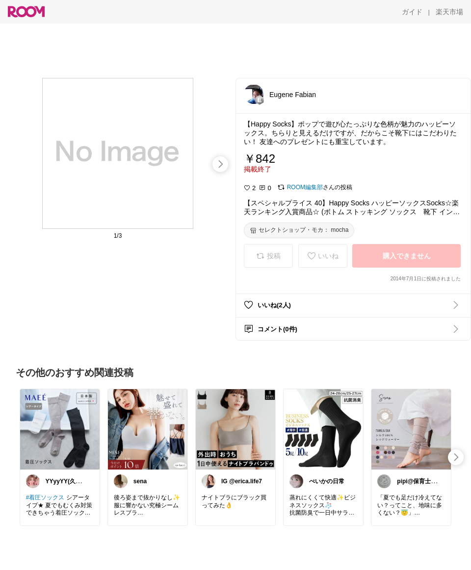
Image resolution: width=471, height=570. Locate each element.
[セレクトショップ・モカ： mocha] (299, 230)
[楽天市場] (449, 11)
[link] (60, 429)
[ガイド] (412, 11)
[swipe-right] (220, 164)
